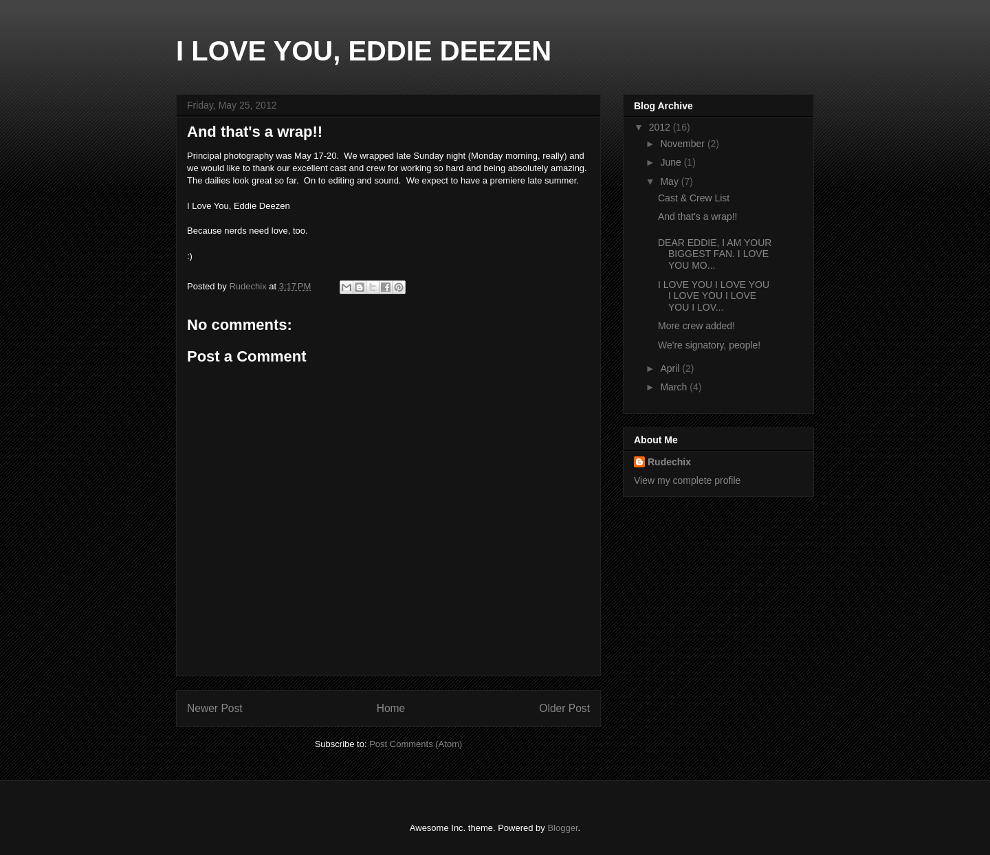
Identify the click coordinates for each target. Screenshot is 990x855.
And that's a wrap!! (698, 216)
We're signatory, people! (709, 345)
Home (391, 708)
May (670, 181)
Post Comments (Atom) (415, 744)
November (683, 143)
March (675, 386)
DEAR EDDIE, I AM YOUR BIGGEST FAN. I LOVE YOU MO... (714, 254)
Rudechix (669, 461)
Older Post (564, 708)
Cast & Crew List (693, 197)
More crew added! (696, 325)
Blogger (562, 828)
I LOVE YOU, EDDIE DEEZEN (363, 51)
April (671, 368)
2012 (661, 127)
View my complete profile (687, 480)
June (671, 162)
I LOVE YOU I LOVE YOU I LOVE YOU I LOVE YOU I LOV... (713, 296)
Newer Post (215, 708)
